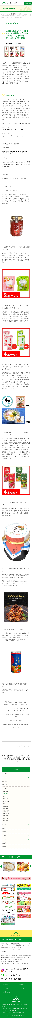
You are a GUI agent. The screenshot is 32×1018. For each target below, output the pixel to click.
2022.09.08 (6, 801)
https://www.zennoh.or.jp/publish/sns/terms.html (14, 963)
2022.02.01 (5, 821)
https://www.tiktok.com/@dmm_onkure (14, 136)
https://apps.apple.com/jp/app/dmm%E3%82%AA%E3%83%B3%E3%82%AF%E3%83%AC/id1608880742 (16, 164)
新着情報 (16, 769)
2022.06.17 (5, 806)
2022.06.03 (6, 811)
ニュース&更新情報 (11, 14)
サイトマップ (6, 988)
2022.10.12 (5, 799)
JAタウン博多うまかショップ (16, 975)
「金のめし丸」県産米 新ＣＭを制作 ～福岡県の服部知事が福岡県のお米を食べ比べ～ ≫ (16, 759)
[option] (9, 867)
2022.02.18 (5, 816)
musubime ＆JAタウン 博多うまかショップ (17, 970)
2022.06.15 (5, 808)
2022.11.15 (5, 794)
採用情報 (21, 984)
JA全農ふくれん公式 (13, 979)
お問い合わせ (6, 992)
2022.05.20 (6, 813)
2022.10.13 (5, 796)
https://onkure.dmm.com (22, 123)
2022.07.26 (5, 803)
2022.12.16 (5, 791)
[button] (28, 3)
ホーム (2, 14)
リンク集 (21, 988)
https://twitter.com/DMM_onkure (12, 129)
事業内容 (5, 984)
